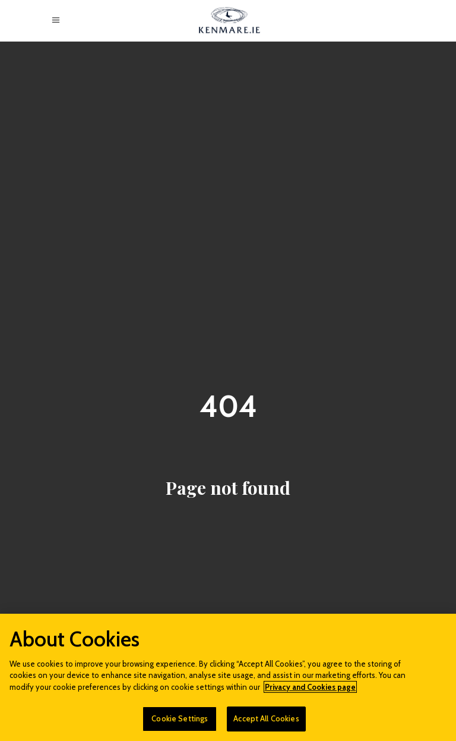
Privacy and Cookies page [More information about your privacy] (310, 687)
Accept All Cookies (266, 718)
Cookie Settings (179, 718)
